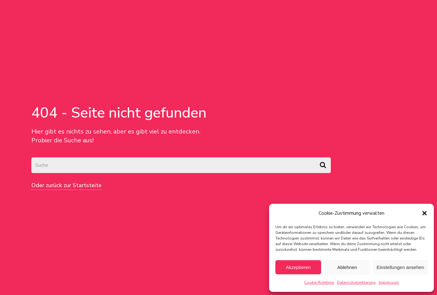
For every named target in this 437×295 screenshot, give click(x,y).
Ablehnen (347, 267)
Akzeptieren (298, 267)
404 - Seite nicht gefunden (118, 113)
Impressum (389, 282)
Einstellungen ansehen (400, 267)
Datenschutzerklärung (356, 282)
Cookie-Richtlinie (319, 282)
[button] (424, 213)
